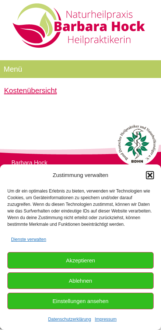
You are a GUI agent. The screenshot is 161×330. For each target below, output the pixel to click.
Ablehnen (80, 281)
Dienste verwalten (28, 239)
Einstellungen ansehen (81, 301)
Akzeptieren (80, 260)
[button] (150, 175)
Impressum (105, 319)
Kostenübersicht (30, 90)
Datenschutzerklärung (69, 319)
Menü (13, 69)
